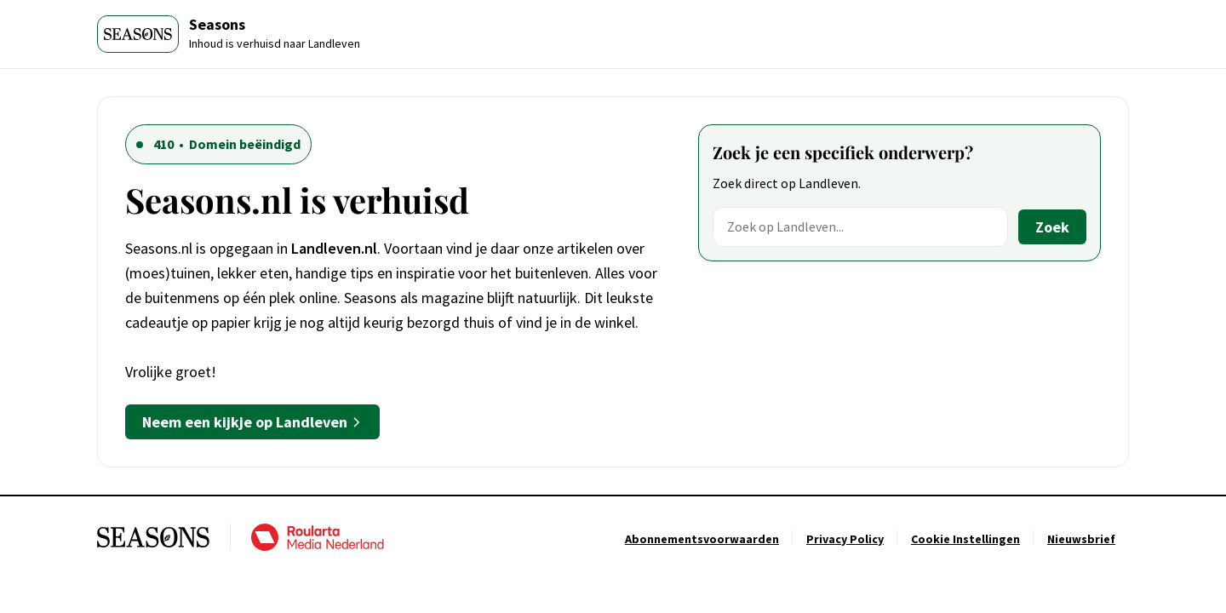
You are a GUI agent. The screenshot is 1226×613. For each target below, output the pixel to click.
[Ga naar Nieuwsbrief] (1081, 539)
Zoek (1052, 227)
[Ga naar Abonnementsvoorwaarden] (702, 539)
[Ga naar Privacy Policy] (845, 539)
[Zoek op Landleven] (860, 227)
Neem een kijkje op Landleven (252, 422)
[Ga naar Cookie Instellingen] (965, 539)
